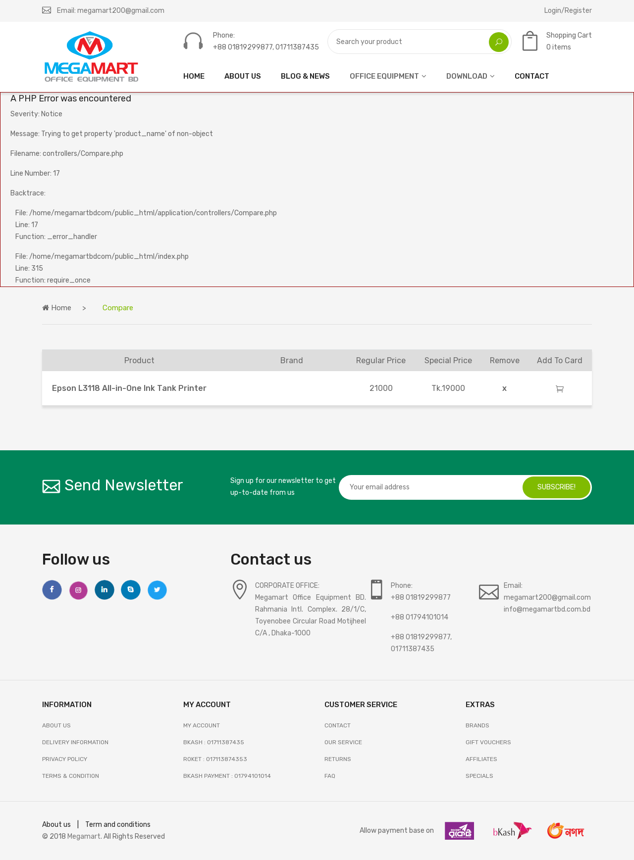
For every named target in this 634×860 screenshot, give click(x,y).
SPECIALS (479, 775)
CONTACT (532, 76)
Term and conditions (118, 824)
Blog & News (305, 76)
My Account (201, 725)
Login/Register (568, 10)
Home (56, 307)
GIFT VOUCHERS (488, 742)
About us (56, 824)
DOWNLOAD (466, 76)
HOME (194, 76)
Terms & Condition (70, 775)
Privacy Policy (64, 759)
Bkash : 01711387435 (213, 742)
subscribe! (556, 487)
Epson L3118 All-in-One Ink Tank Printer (129, 388)
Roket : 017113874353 (215, 759)
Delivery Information (75, 742)
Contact (337, 725)
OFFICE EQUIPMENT (384, 76)
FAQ (329, 775)
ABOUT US (242, 76)
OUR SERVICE (343, 742)
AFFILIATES (481, 759)
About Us (56, 725)
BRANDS (477, 725)
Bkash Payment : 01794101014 (227, 775)
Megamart (84, 836)
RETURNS (337, 759)
